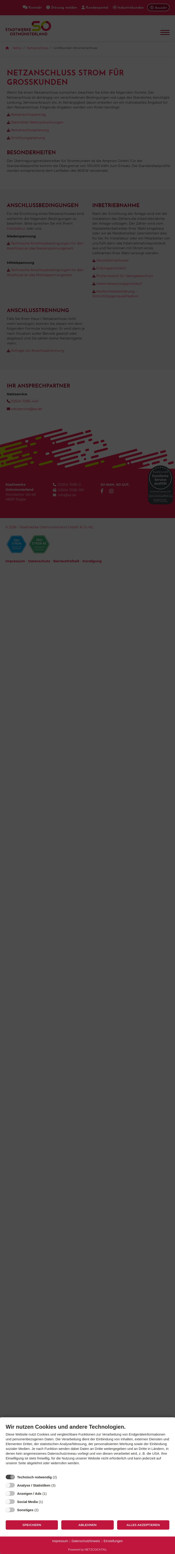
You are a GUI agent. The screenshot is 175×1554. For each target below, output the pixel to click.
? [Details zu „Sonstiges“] (43, 1510)
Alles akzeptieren (143, 1525)
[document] (87, 1447)
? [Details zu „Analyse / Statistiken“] (60, 1485)
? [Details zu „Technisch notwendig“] (61, 1477)
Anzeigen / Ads (29, 1493)
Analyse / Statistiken (33, 1485)
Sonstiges (25, 1510)
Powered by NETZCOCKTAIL (87, 1549)
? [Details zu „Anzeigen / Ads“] (51, 1493)
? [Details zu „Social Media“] (47, 1501)
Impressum (60, 1541)
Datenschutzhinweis (86, 1541)
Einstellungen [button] (113, 1541)
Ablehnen (87, 1525)
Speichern (32, 1525)
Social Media (27, 1502)
